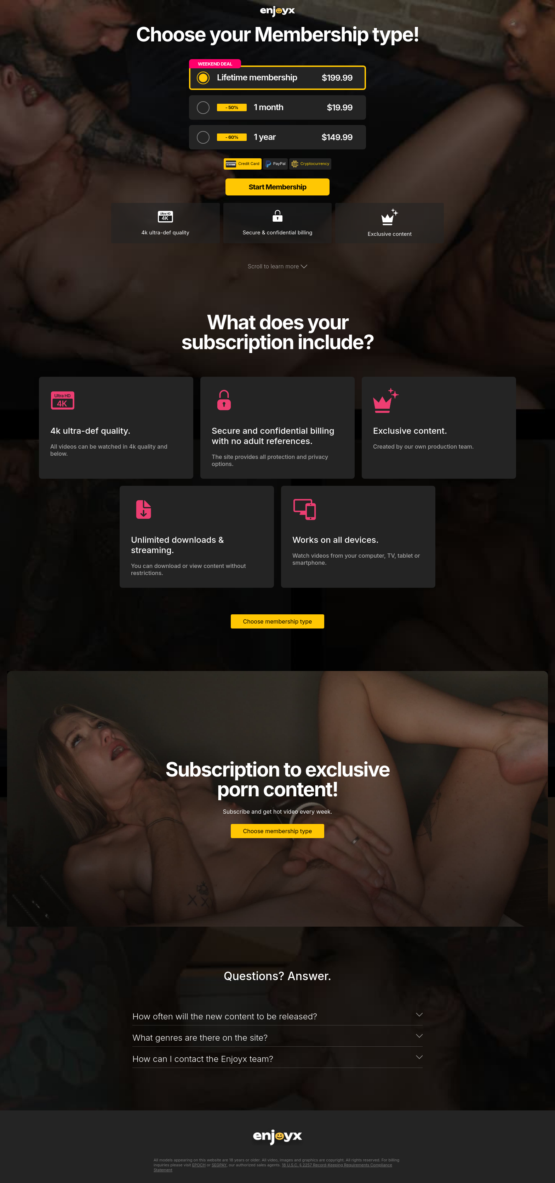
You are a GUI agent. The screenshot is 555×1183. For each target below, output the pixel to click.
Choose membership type (277, 621)
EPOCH (199, 1164)
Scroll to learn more (277, 266)
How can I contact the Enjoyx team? (202, 1059)
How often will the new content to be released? (224, 1016)
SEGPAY (219, 1164)
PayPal (275, 163)
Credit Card (242, 163)
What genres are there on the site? (200, 1038)
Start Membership (277, 187)
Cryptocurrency (310, 163)
